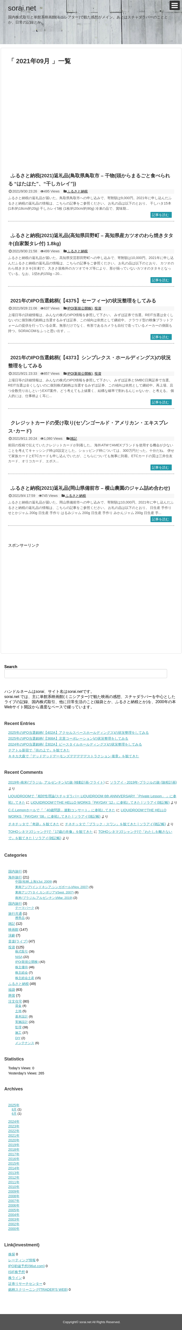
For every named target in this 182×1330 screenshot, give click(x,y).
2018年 (14, 1149)
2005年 (14, 1210)
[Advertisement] (46, 121)
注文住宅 (15, 1001)
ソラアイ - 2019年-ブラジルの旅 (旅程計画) (143, 782)
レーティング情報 (22, 1260)
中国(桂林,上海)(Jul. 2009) (33, 881)
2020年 (14, 1140)
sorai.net (22, 8)
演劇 (11, 935)
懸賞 (11, 995)
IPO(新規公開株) (79, 308)
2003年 (14, 1219)
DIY (17, 1038)
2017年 (14, 1154)
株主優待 (21, 967)
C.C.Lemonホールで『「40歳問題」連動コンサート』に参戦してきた (62, 810)
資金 (18, 1005)
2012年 (14, 1177)
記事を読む (160, 215)
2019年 (14, 1145)
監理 (18, 1027)
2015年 (14, 1163)
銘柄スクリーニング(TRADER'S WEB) (38, 1289)
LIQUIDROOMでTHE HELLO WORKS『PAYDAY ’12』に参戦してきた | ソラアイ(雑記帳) (100, 802)
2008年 (14, 1196)
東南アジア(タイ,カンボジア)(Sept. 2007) (44, 892)
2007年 (14, 1201)
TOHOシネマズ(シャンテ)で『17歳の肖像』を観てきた (50, 832)
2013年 (14, 1173)
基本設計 (21, 1016)
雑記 (73, 438)
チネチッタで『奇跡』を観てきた (34, 824)
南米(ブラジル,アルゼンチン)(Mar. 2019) (43, 898)
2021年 (14, 1135)
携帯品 (20, 918)
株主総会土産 (24, 978)
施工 (18, 1032)
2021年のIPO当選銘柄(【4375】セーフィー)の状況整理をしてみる (83, 300)
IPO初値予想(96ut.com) (26, 1266)
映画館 (13, 929)
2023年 (14, 1126)
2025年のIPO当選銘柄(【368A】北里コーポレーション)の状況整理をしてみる (68, 738)
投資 (98, 308)
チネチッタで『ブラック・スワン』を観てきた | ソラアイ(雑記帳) (115, 824)
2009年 (14, 1191)
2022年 (14, 1131)
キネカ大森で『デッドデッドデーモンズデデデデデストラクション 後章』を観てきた (73, 756)
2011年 (14, 1182)
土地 (18, 1011)
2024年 (14, 1121)
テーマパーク (24, 908)
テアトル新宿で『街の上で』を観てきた (39, 750)
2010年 (14, 1187)
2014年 (14, 1168)
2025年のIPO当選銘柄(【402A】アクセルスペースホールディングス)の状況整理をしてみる (78, 733)
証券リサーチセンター (25, 1284)
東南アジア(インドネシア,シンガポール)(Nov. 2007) (51, 887)
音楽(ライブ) (18, 941)
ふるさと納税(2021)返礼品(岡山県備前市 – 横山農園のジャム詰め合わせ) (90, 488)
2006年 (14, 1205)
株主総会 (21, 972)
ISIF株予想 (16, 1272)
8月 (14, 1109)
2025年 (14, 1105)
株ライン (15, 1278)
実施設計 (21, 1022)
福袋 (11, 990)
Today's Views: (20, 1068)
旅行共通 (15, 914)
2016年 (14, 1159)
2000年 (14, 1229)
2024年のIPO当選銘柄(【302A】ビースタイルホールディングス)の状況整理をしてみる (75, 744)
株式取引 (21, 951)
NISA (18, 957)
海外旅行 (15, 877)
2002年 (14, 1224)
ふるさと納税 (77, 191)
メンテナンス (24, 1043)
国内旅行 (15, 871)
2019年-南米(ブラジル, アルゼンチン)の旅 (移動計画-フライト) (56, 782)
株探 (11, 1254)
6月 (14, 1113)
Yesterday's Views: (23, 1073)
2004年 (14, 1215)
